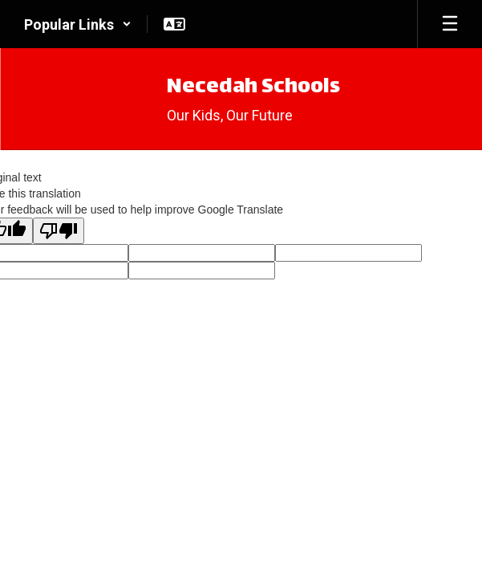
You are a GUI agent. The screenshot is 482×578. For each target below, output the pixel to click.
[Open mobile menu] (450, 24)
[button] (78, 24)
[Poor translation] (58, 231)
